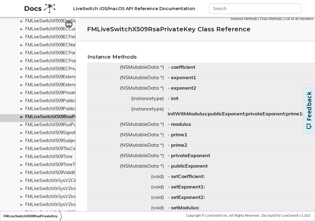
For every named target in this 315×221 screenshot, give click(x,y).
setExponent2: (188, 197)
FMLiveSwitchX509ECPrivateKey (57, 69)
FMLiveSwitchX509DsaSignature (57, 21)
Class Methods (271, 19)
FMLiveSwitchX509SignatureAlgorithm (63, 133)
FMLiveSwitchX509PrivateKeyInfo (58, 93)
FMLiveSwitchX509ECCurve (52, 29)
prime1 (179, 135)
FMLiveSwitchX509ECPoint (52, 61)
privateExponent (190, 155)
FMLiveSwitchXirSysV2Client (53, 181)
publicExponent (189, 166)
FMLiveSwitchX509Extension (53, 77)
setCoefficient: (188, 176)
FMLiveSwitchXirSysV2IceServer (57, 205)
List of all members (299, 19)
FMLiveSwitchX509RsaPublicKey (57, 125)
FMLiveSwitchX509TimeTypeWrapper (62, 165)
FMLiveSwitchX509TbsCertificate (58, 149)
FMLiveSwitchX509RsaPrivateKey (59, 117)
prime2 (179, 145)
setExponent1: (188, 187)
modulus (181, 124)
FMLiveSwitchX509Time (49, 157)
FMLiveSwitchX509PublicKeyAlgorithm (63, 101)
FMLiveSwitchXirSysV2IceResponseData (65, 197)
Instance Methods (244, 19)
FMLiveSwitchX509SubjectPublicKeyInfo (65, 141)
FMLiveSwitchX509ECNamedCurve (59, 45)
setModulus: (185, 208)
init (174, 98)
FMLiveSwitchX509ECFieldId (53, 37)
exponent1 (183, 78)
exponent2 (183, 88)
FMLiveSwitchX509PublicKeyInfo (57, 109)
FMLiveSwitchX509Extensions (54, 85)
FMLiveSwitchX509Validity (51, 173)
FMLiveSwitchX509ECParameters (58, 53)
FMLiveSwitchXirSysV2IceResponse (60, 189)
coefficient (183, 67)
